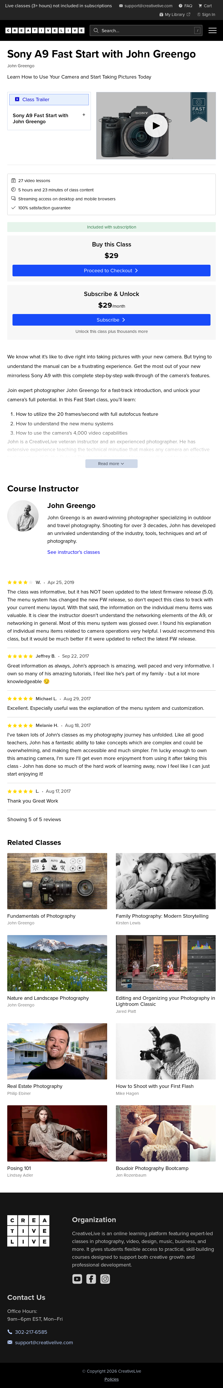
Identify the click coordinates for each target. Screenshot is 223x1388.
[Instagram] (105, 1279)
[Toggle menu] (212, 30)
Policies (112, 1379)
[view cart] (207, 6)
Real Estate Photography (34, 1086)
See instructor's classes (73, 552)
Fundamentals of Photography (41, 915)
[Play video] (156, 125)
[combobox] (146, 30)
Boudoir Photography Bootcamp (152, 1168)
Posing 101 (19, 1168)
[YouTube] (77, 1279)
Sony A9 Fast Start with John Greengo (40, 118)
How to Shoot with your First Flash (155, 1086)
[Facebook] (91, 1279)
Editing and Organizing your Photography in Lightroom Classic (165, 1001)
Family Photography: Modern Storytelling (162, 915)
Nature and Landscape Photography (48, 997)
